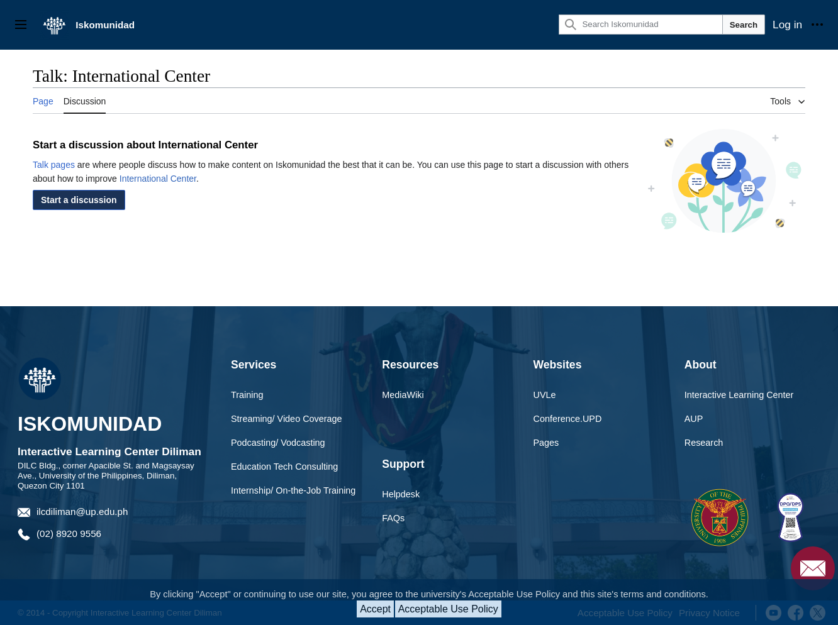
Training (247, 395)
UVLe (545, 395)
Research (703, 443)
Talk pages (54, 165)
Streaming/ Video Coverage (286, 419)
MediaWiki (402, 395)
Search (743, 25)
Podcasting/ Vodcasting (278, 443)
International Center (158, 179)
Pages (546, 443)
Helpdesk (401, 494)
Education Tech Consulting (284, 467)
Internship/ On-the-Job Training (293, 490)
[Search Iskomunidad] (640, 24)
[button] (79, 200)
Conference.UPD (568, 419)
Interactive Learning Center (739, 395)
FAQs (393, 518)
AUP (693, 419)
